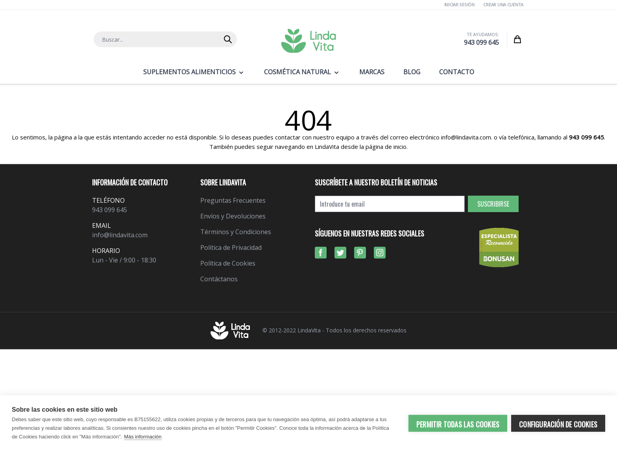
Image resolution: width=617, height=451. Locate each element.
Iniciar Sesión (459, 4)
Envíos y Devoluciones (233, 216)
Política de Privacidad (231, 247)
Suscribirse (493, 204)
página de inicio (386, 146)
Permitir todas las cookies (457, 424)
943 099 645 (481, 42)
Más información (142, 437)
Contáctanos (219, 279)
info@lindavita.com (120, 235)
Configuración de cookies (558, 424)
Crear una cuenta (503, 4)
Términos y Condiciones (235, 231)
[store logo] (308, 41)
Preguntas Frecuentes (233, 200)
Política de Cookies (227, 263)
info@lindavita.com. (466, 137)
